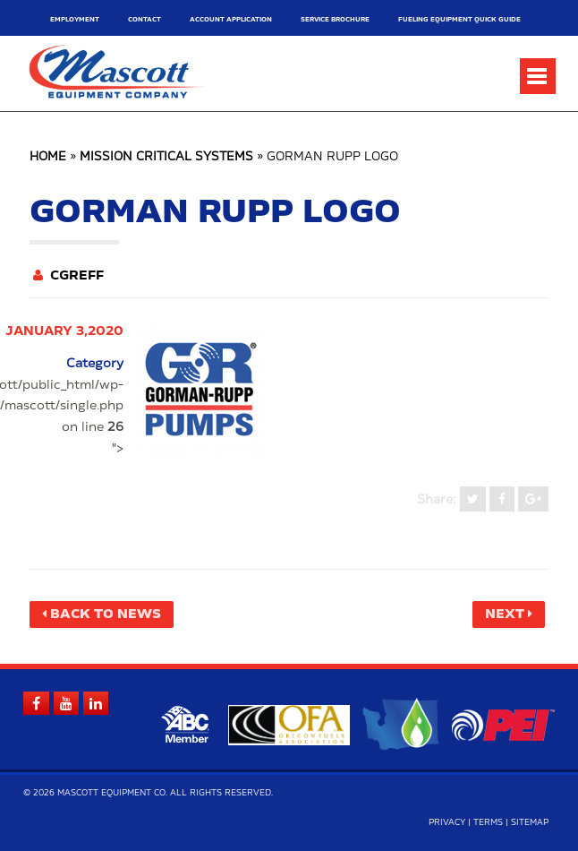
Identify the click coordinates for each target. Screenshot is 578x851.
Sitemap (529, 823)
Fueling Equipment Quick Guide (459, 19)
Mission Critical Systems (166, 157)
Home (48, 157)
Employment (74, 19)
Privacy (447, 823)
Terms (488, 823)
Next (504, 614)
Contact (144, 19)
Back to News (105, 614)
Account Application (231, 19)
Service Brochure (335, 19)
